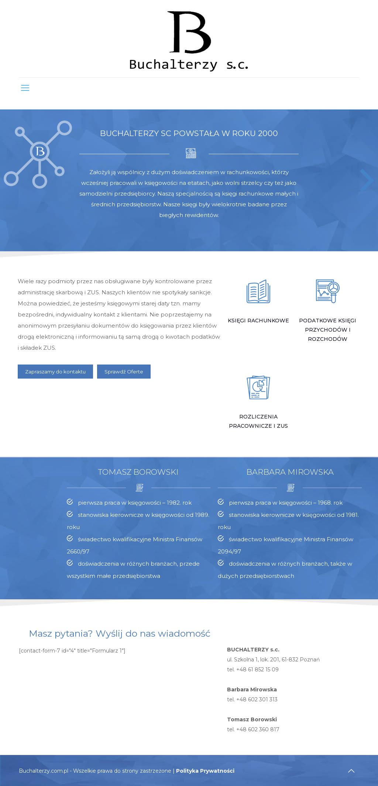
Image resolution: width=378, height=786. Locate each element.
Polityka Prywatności (205, 771)
